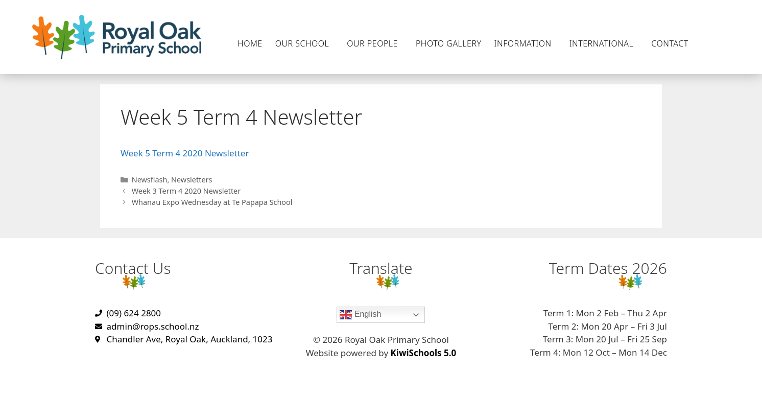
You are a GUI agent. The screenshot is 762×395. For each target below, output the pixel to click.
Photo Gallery (449, 43)
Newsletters (191, 179)
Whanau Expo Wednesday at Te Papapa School (212, 202)
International (604, 43)
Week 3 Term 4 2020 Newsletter (186, 191)
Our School (305, 43)
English (360, 315)
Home (250, 43)
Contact (672, 43)
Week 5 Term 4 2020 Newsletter (185, 153)
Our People (375, 43)
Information (525, 43)
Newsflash (150, 179)
